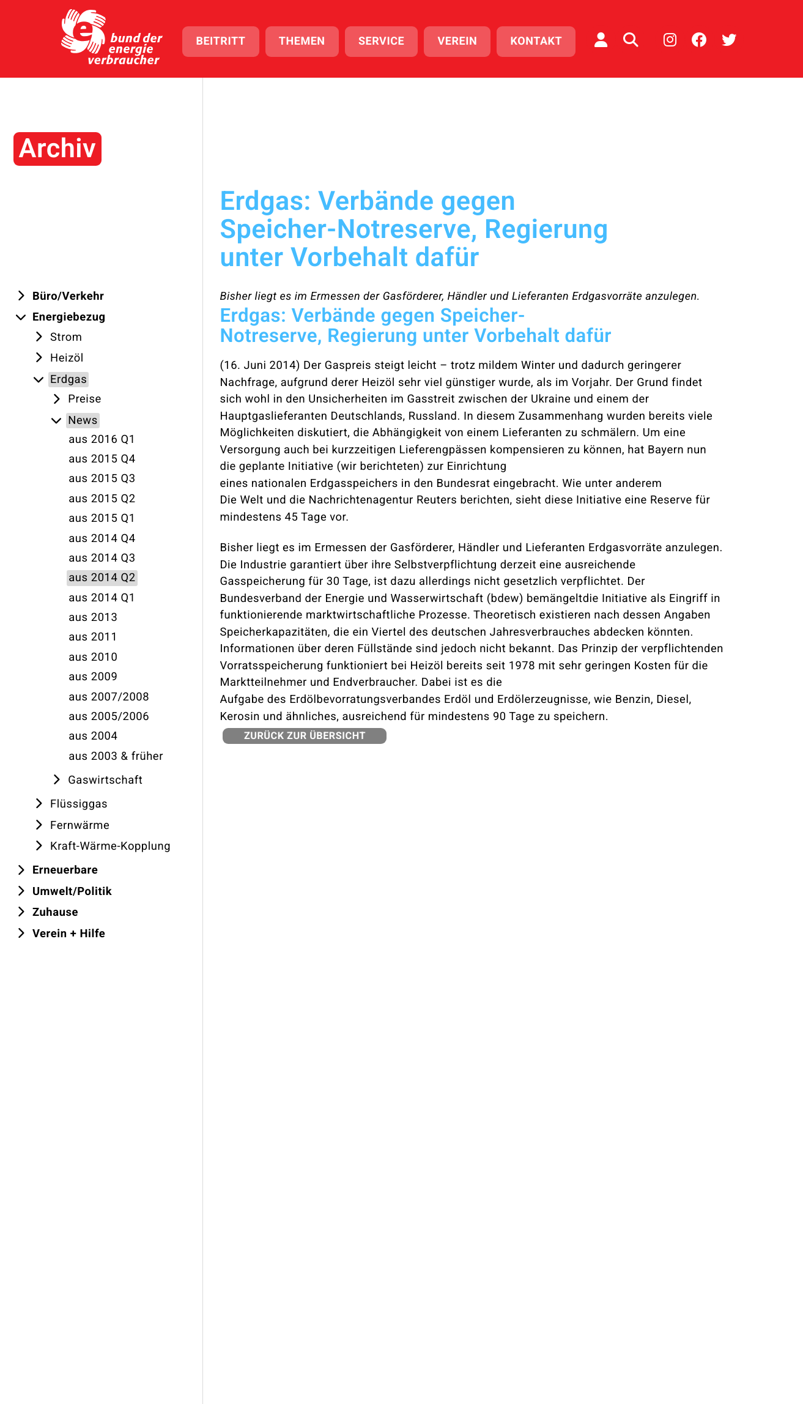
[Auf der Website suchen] (630, 39)
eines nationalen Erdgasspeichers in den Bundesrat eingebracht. (389, 483)
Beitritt (220, 41)
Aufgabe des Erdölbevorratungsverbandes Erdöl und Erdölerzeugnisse (404, 699)
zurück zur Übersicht (305, 735)
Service (381, 41)
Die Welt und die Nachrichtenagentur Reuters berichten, (366, 500)
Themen (302, 41)
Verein (458, 41)
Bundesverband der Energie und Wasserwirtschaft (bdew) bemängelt (401, 598)
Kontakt (537, 41)
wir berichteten (380, 466)
